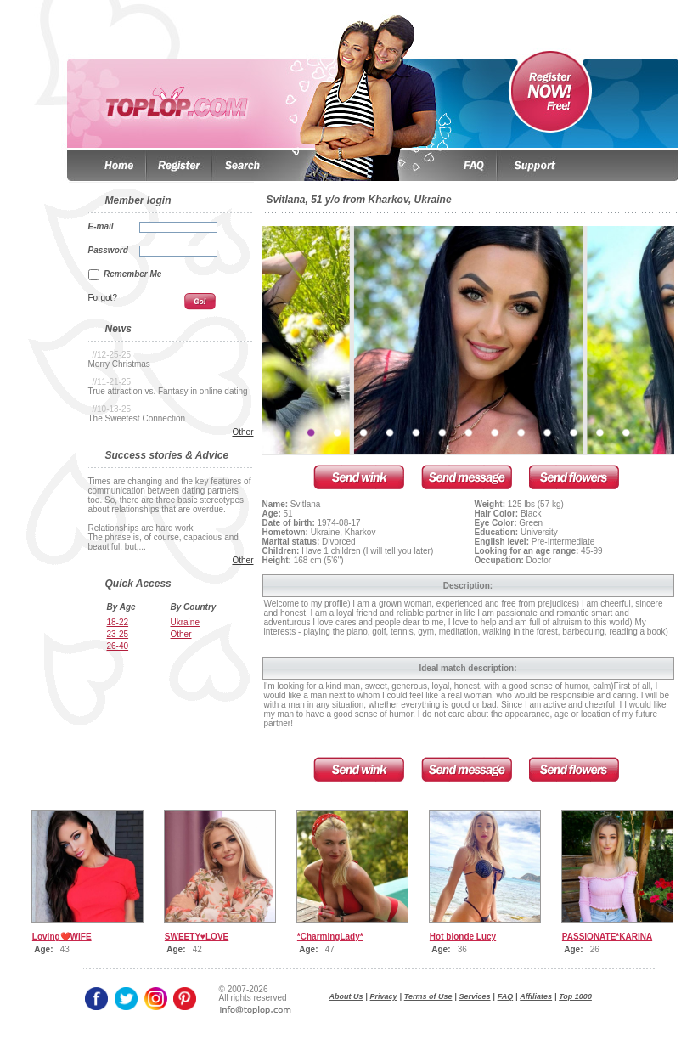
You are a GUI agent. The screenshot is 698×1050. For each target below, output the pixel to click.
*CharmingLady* (330, 936)
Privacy (383, 996)
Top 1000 (575, 996)
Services (475, 996)
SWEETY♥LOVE (196, 936)
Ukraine (185, 622)
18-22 (118, 622)
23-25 (118, 634)
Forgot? (102, 297)
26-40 (118, 646)
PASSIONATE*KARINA (607, 936)
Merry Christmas (119, 364)
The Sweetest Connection (137, 418)
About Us (346, 996)
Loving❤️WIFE (62, 936)
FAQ (506, 996)
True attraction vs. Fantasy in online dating (168, 391)
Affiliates (536, 996)
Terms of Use (428, 996)
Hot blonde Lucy (463, 936)
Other (242, 432)
